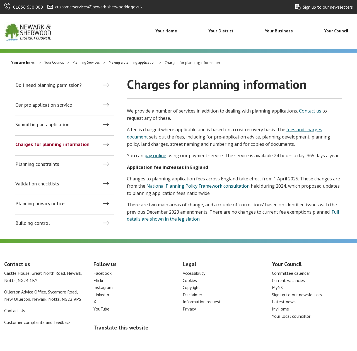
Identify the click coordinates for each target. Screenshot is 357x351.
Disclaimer (192, 294)
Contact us (310, 111)
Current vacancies (288, 280)
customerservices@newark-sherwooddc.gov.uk (99, 6)
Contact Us (14, 310)
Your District (220, 31)
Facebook (102, 273)
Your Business (279, 31)
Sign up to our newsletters (328, 7)
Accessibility (194, 273)
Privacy (189, 309)
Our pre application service (43, 105)
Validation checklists (37, 184)
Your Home (166, 31)
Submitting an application (42, 124)
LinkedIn (101, 294)
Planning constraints (37, 164)
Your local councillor (291, 316)
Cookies (190, 280)
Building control (32, 223)
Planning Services (86, 62)
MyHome (280, 309)
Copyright (191, 287)
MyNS (277, 287)
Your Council (336, 31)
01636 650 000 (28, 7)
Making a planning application (132, 62)
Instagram (103, 287)
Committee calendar (291, 273)
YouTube (101, 309)
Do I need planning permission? (48, 85)
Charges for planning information (52, 144)
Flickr (98, 280)
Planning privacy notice (39, 203)
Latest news (284, 301)
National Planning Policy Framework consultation (198, 186)
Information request (202, 301)
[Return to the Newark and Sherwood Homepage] (28, 31)
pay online (155, 155)
